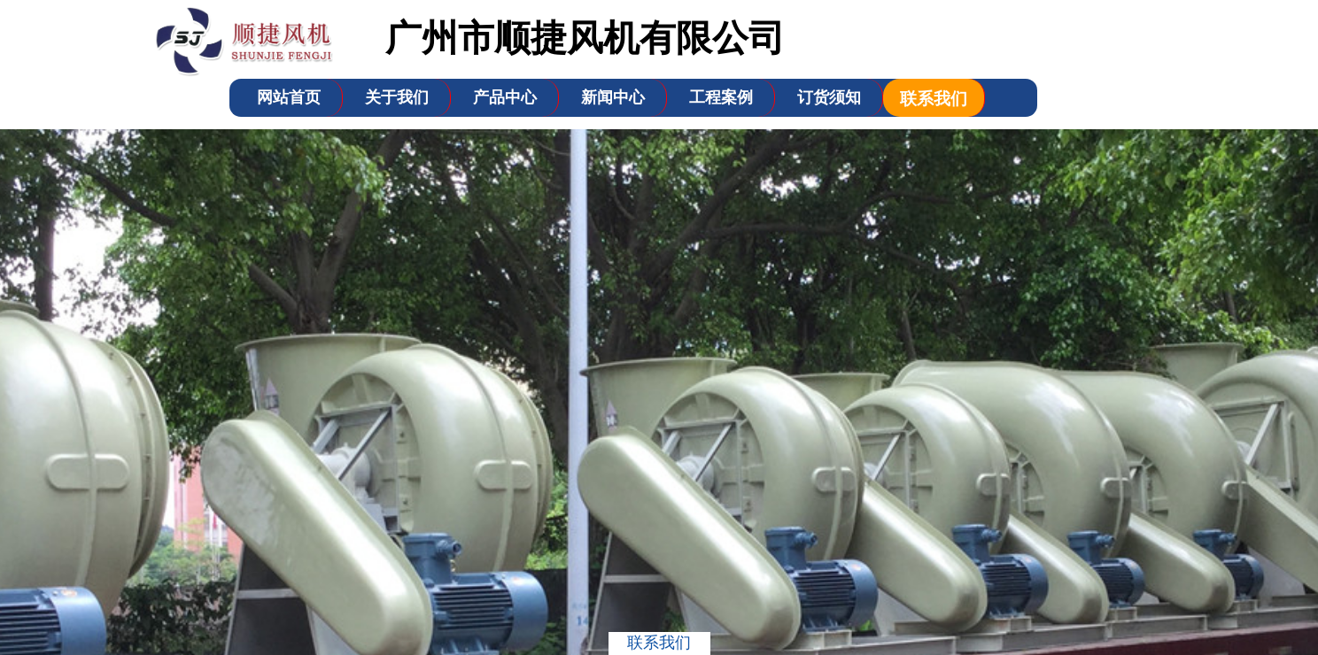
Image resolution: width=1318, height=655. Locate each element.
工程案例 (721, 97)
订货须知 (829, 97)
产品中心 (505, 97)
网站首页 (289, 97)
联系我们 (933, 98)
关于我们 (397, 97)
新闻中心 (613, 97)
